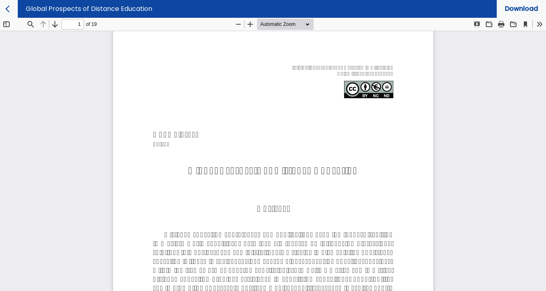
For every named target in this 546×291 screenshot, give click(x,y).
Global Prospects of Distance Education (89, 8)
